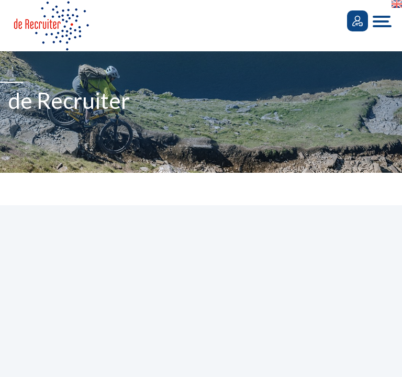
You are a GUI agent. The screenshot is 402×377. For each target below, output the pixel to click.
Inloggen (357, 20)
